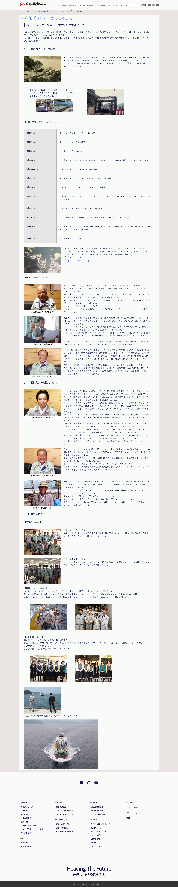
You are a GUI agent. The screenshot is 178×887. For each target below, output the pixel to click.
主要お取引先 (26, 818)
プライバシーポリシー (134, 812)
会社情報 (62, 5)
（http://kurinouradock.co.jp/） (78, 260)
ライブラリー (96, 846)
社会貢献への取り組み (64, 831)
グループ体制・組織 (28, 825)
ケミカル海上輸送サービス (66, 810)
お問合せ (124, 5)
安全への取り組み (63, 824)
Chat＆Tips (95, 842)
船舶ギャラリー (97, 828)
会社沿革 (24, 842)
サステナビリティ (87, 5)
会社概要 (24, 814)
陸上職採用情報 (97, 810)
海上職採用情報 (97, 807)
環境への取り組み (63, 828)
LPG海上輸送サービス (64, 814)
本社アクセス (26, 833)
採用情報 (101, 5)
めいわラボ (113, 5)
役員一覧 (24, 821)
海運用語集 (95, 839)
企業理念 (24, 810)
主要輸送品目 (61, 807)
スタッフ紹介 (96, 835)
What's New (130, 802)
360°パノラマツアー (99, 831)
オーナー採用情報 (98, 814)
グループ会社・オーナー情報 (32, 829)
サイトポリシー (131, 807)
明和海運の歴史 (27, 846)
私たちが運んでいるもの (100, 824)
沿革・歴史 (24, 838)
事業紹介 (73, 5)
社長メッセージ (27, 807)
